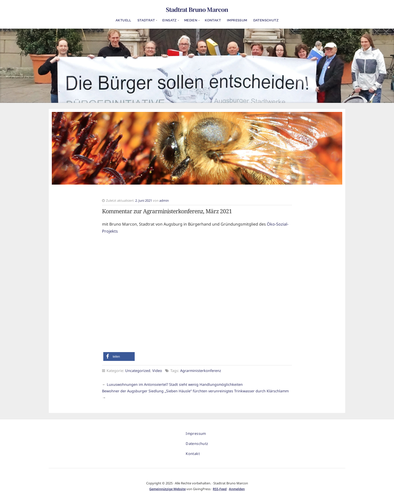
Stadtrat (146, 20)
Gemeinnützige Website (167, 489)
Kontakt (213, 20)
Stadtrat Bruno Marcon (197, 9)
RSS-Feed (220, 489)
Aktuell (123, 20)
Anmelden (237, 489)
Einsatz (169, 20)
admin (164, 200)
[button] (119, 356)
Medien (190, 20)
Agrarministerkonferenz (200, 370)
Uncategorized (137, 370)
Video (157, 370)
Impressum (237, 20)
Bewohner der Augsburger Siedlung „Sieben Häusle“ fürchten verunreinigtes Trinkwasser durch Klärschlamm (195, 391)
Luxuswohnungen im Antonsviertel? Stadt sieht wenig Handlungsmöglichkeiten (175, 384)
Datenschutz (265, 20)
